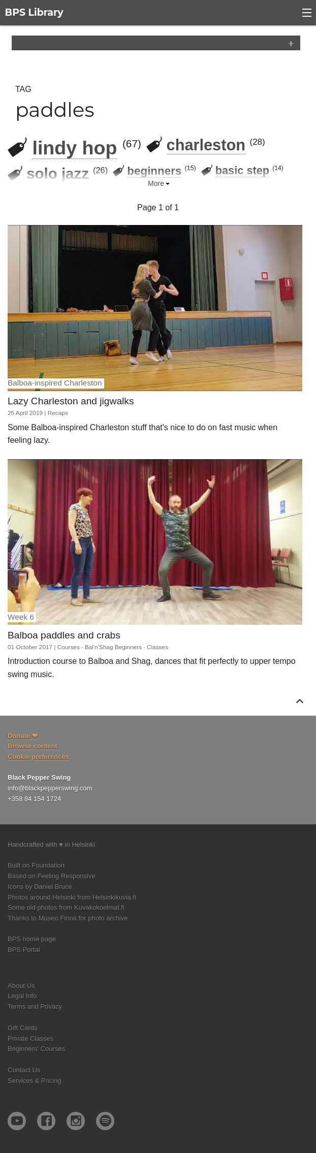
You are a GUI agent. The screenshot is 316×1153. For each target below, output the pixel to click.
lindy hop (74, 147)
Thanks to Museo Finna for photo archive (68, 918)
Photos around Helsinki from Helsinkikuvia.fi (72, 897)
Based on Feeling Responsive (52, 876)
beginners (154, 171)
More (156, 183)
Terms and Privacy (35, 1006)
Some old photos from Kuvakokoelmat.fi (66, 907)
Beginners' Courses (36, 1048)
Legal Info (22, 996)
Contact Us (24, 1070)
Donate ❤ (23, 736)
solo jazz (57, 173)
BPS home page (32, 939)
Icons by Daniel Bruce (40, 886)
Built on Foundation (36, 865)
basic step (242, 170)
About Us (21, 985)
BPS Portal (24, 949)
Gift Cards (23, 1028)
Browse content (32, 746)
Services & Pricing (34, 1080)
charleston (206, 145)
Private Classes (30, 1038)
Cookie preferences (38, 756)
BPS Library (34, 12)
